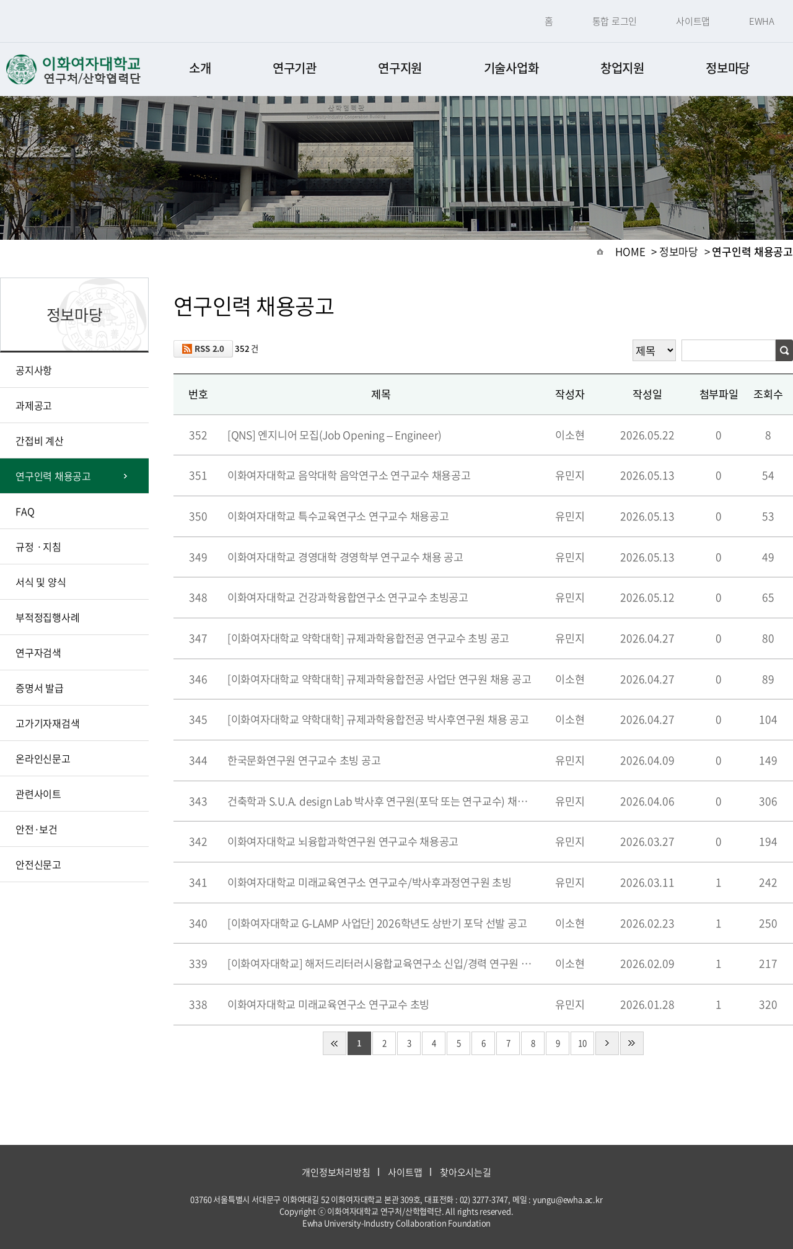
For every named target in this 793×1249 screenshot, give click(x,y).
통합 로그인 (614, 21)
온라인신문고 (43, 758)
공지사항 (33, 369)
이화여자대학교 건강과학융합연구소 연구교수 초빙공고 (347, 597)
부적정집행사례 (47, 617)
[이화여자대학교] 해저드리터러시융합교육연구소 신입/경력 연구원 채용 (381, 963)
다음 (607, 1043)
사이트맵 (693, 21)
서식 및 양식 (40, 581)
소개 (200, 68)
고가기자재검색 (47, 723)
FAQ (24, 511)
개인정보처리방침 (336, 1172)
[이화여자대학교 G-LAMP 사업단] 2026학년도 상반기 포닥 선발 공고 (377, 923)
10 (582, 1043)
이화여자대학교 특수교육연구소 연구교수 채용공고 (338, 516)
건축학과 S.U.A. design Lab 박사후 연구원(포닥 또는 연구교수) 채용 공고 (381, 801)
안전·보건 (36, 829)
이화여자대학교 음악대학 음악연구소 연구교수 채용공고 (349, 475)
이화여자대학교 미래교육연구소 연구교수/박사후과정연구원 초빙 (369, 882)
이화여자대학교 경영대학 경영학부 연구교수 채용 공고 (345, 557)
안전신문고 (38, 864)
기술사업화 (511, 68)
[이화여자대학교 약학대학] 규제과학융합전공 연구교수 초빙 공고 (368, 638)
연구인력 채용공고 (53, 475)
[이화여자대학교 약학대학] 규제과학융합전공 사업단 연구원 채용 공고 (379, 679)
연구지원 (400, 68)
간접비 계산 (39, 440)
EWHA (761, 21)
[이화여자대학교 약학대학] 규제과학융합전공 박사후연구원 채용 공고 (378, 719)
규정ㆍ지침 (38, 546)
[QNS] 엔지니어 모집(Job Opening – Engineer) (339, 436)
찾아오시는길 (465, 1172)
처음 (334, 1043)
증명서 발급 (39, 687)
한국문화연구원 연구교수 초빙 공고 (303, 760)
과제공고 (33, 405)
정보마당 (728, 68)
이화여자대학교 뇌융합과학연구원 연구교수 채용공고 (342, 841)
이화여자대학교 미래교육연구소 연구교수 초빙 (328, 1004)
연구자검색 (38, 652)
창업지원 (622, 68)
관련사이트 (38, 793)
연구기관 (295, 68)
